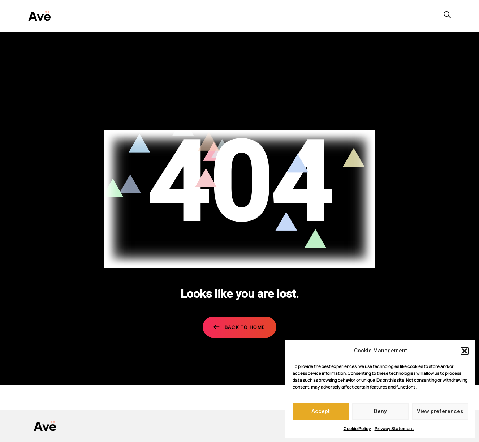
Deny (380, 411)
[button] (464, 351)
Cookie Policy (357, 428)
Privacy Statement (394, 428)
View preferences (440, 411)
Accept (320, 411)
